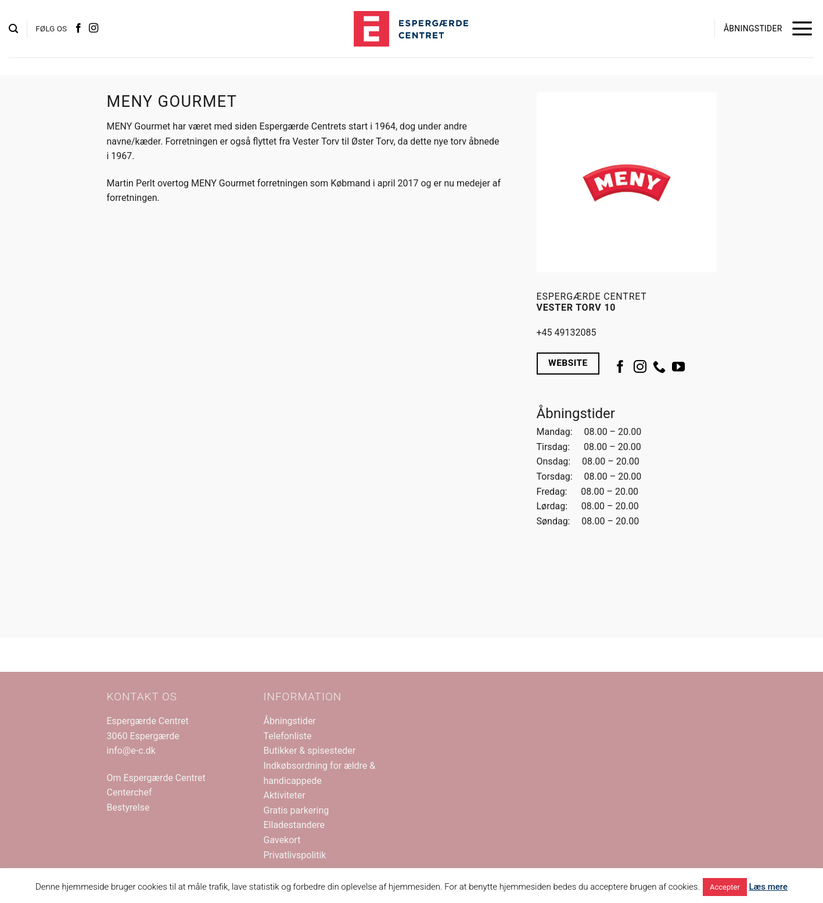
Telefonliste (288, 736)
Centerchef (129, 792)
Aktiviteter (285, 795)
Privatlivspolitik (295, 855)
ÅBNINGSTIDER (753, 28)
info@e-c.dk (131, 750)
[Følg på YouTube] (678, 368)
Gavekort (282, 840)
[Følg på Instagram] (93, 28)
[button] (13, 28)
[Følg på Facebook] (78, 28)
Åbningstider (290, 720)
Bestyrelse (128, 807)
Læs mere (768, 887)
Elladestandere (294, 824)
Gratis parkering (296, 810)
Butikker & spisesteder (310, 750)
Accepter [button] (725, 887)
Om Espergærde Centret (156, 777)
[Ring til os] (659, 368)
